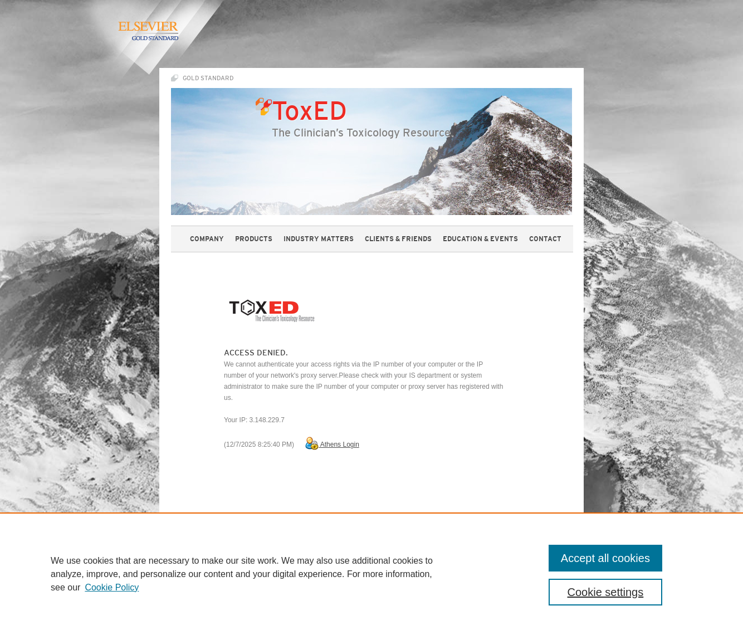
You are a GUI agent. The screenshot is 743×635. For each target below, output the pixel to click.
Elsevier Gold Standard (148, 31)
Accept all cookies (605, 558)
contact (545, 239)
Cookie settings (606, 592)
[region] (371, 573)
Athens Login (332, 444)
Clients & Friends (398, 239)
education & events (480, 239)
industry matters (318, 239)
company (207, 239)
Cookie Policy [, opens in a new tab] (112, 587)
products (253, 239)
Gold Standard (208, 78)
